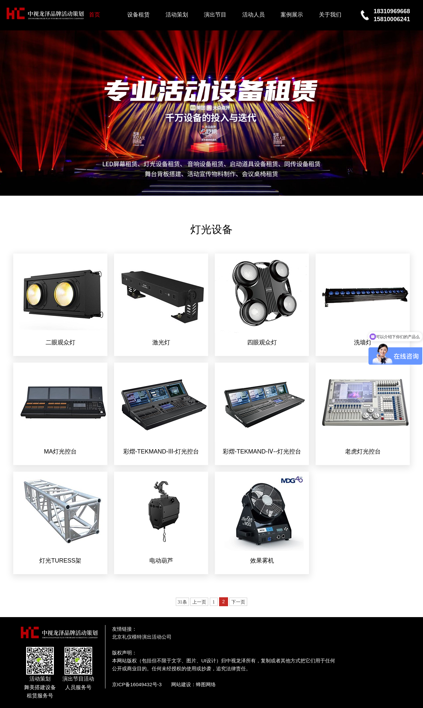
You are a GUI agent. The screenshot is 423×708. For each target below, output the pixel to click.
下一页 (238, 602)
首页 (94, 15)
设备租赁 (138, 15)
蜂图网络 (206, 684)
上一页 (199, 602)
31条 (182, 602)
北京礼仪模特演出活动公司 (142, 637)
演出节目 (215, 15)
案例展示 (292, 15)
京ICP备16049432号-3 (137, 684)
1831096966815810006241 (392, 15)
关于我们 (330, 15)
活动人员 (253, 15)
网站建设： (183, 684)
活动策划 (177, 15)
